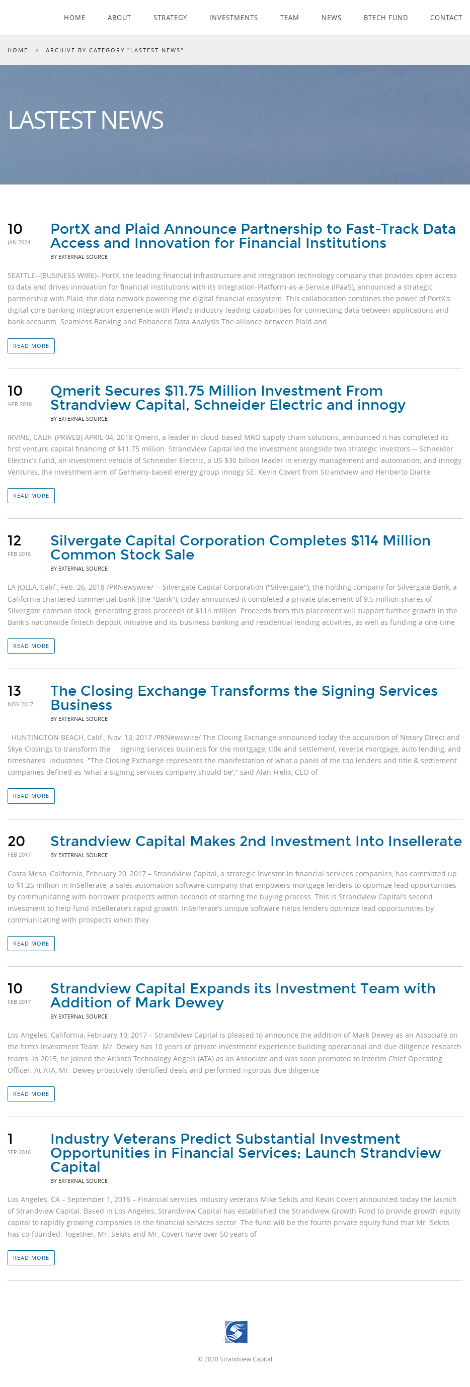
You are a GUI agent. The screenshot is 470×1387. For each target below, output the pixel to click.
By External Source (79, 256)
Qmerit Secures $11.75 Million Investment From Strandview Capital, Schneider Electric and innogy (228, 398)
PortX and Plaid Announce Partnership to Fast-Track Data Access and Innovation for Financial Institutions (253, 236)
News (332, 17)
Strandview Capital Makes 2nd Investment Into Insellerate (256, 841)
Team (289, 17)
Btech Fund (386, 17)
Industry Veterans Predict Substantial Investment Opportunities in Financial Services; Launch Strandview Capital (245, 1153)
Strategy (170, 17)
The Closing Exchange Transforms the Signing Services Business (244, 698)
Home (75, 17)
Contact (446, 17)
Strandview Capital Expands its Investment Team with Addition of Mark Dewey (243, 995)
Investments (233, 17)
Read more (31, 345)
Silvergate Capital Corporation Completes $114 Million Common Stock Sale (240, 548)
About (119, 17)
